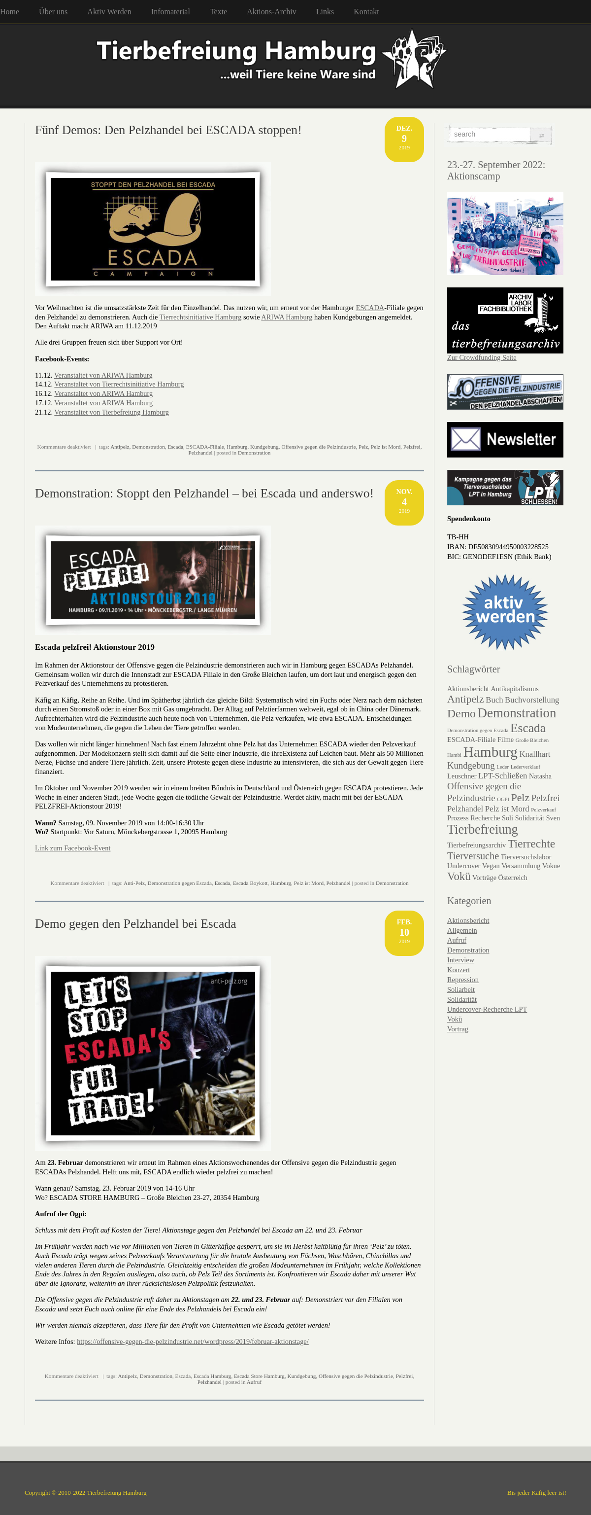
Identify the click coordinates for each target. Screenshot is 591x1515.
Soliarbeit (461, 989)
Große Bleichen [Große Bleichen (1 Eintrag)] (532, 740)
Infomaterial (170, 11)
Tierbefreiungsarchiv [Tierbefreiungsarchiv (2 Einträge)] (476, 845)
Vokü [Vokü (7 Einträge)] (459, 876)
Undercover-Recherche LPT (487, 1009)
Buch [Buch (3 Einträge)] (494, 700)
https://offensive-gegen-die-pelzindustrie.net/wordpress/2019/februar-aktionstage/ (193, 1341)
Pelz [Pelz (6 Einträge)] (520, 798)
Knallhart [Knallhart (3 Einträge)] (534, 754)
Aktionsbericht (468, 920)
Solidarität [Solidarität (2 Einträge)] (529, 818)
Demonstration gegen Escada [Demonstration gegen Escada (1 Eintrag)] (477, 730)
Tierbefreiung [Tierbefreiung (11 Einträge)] (482, 829)
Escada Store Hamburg (259, 1376)
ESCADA (370, 308)
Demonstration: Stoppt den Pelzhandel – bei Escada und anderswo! (204, 493)
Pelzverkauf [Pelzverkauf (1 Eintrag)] (543, 809)
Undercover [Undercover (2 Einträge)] (463, 866)
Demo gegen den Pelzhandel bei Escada (135, 923)
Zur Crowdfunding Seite (482, 357)
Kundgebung (264, 447)
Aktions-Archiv (271, 11)
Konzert (458, 970)
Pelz (363, 447)
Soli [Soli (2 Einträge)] (507, 818)
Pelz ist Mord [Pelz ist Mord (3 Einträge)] (507, 808)
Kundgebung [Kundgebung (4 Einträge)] (471, 765)
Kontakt (366, 11)
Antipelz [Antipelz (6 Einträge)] (465, 699)
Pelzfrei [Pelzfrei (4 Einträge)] (545, 798)
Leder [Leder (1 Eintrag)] (502, 767)
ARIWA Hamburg (286, 317)
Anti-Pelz (134, 883)
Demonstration (148, 447)
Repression (463, 980)
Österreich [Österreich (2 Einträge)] (512, 877)
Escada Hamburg (212, 1376)
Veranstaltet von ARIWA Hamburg (103, 375)
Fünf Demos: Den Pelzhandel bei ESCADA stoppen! (168, 130)
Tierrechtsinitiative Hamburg (201, 317)
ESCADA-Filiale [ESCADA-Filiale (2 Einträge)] (471, 739)
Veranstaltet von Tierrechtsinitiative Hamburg (119, 384)
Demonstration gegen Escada (180, 883)
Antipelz (120, 447)
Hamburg (237, 447)
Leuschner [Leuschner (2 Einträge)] (461, 776)
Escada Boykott (250, 883)
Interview (460, 960)
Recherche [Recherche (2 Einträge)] (485, 818)
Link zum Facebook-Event (72, 848)
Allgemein (462, 930)
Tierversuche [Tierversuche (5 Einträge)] (473, 855)
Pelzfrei (412, 447)
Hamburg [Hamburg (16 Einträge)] (490, 752)
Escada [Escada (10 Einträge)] (528, 728)
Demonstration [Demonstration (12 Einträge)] (517, 712)
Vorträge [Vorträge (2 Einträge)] (484, 877)
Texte (218, 11)
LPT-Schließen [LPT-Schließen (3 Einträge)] (502, 775)
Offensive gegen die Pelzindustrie (318, 447)
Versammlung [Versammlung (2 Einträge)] (520, 866)
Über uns (53, 11)
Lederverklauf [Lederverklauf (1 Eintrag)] (525, 767)
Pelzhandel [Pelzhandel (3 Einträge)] (465, 808)
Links (325, 11)
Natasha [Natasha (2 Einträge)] (540, 776)
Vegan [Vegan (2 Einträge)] (491, 866)
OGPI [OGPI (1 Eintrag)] (503, 799)
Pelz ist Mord (385, 447)
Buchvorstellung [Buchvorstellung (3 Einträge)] (532, 700)
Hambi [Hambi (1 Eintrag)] (454, 755)
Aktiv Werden (109, 11)
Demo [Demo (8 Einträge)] (461, 713)
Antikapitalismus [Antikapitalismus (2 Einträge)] (514, 689)
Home (9, 11)
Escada (175, 447)
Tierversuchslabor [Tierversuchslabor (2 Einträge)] (526, 857)
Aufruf (254, 1382)
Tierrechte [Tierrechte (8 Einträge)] (532, 843)
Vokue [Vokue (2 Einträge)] (551, 866)
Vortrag (457, 1029)
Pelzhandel (201, 453)
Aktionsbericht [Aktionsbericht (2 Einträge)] (468, 689)
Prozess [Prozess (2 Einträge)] (458, 818)
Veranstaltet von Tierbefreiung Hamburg (111, 412)
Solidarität (462, 999)
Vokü (454, 1019)
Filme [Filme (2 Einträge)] (505, 739)
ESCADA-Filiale (205, 447)
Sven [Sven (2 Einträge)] (553, 818)
